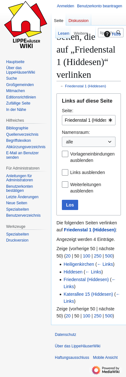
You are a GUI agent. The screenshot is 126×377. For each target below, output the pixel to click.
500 (108, 255)
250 (97, 255)
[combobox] (88, 120)
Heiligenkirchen (78, 264)
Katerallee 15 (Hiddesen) (88, 294)
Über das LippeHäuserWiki (77, 346)
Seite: (67, 110)
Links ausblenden (87, 172)
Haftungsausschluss (72, 357)
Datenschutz (65, 334)
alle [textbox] (69, 141)
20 (68, 255)
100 (86, 255)
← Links (105, 264)
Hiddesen (72, 271)
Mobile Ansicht (105, 357)
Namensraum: (76, 132)
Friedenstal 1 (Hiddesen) (85, 86)
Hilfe (111, 34)
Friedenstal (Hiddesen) (86, 279)
